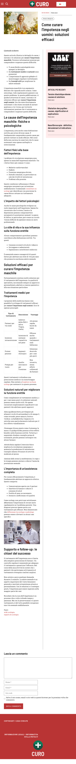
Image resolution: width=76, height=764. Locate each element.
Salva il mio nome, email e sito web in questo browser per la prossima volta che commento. (37, 698)
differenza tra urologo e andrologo (20, 512)
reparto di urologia (11, 615)
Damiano (54, 13)
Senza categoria (48, 18)
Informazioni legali (14, 734)
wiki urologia (9, 612)
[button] (7, 4)
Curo (42, 3)
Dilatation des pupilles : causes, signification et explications (58, 111)
